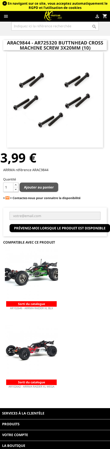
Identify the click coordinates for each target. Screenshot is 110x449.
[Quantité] (8, 187)
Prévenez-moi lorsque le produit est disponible (60, 228)
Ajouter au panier (39, 187)
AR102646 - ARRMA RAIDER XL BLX (31, 308)
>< (7, 198)
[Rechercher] (55, 26)
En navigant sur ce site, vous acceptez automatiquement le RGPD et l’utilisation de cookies (58, 5)
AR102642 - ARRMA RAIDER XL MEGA (31, 386)
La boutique (13, 445)
